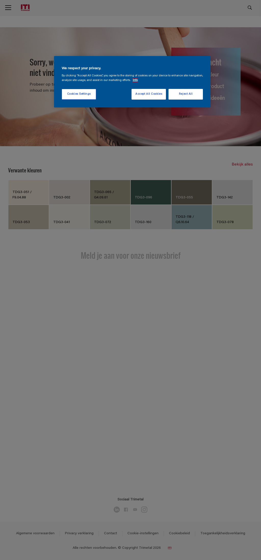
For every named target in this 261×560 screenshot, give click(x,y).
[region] (132, 81)
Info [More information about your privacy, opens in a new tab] (135, 80)
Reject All (186, 94)
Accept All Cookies (148, 94)
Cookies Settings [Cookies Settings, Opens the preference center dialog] (79, 94)
